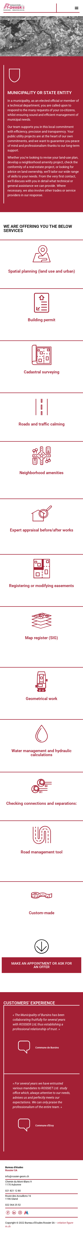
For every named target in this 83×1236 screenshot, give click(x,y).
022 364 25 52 (13, 1204)
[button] (77, 8)
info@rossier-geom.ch (17, 1176)
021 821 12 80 (13, 1190)
